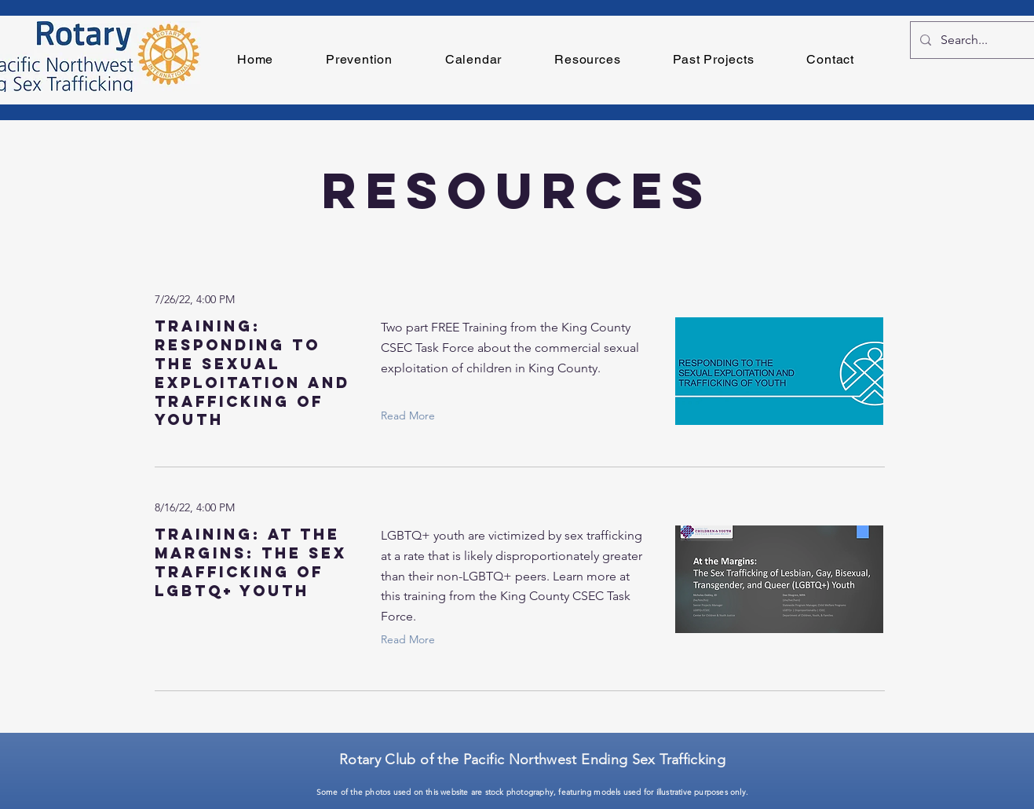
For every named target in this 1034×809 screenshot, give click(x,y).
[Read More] (411, 415)
